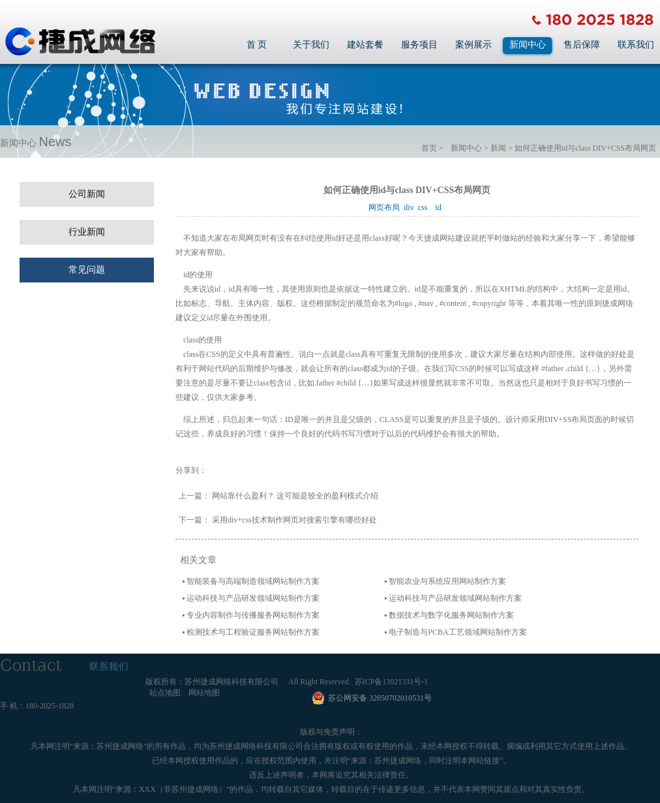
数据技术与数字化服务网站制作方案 (451, 615)
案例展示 (473, 45)
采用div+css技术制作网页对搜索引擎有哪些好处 (294, 519)
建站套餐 (365, 45)
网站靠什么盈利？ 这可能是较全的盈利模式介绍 (295, 495)
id (440, 207)
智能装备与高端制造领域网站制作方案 (253, 581)
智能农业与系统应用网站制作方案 (447, 581)
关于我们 (311, 45)
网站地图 (204, 692)
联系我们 (636, 45)
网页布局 (386, 207)
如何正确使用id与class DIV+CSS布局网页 (585, 148)
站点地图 (165, 692)
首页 (429, 148)
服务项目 (419, 45)
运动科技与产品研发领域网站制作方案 (253, 598)
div (410, 207)
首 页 (257, 45)
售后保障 (581, 45)
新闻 (498, 148)
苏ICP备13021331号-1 (391, 681)
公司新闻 (86, 194)
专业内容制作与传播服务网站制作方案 (253, 615)
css (425, 207)
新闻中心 (527, 45)
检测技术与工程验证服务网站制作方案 (253, 632)
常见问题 (86, 270)
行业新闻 (86, 232)
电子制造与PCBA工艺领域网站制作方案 (457, 632)
